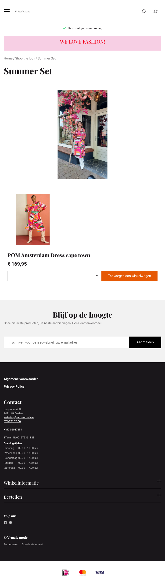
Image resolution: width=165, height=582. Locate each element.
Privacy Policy (14, 387)
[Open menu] (7, 11)
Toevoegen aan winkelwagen (129, 276)
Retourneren (11, 544)
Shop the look (25, 58)
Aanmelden (145, 342)
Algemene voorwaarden (21, 379)
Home (8, 58)
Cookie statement (32, 544)
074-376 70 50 (12, 421)
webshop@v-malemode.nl (19, 417)
